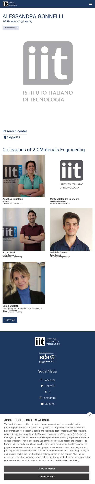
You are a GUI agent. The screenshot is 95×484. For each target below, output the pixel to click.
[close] (89, 415)
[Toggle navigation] (91, 4)
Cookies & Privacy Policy (67, 460)
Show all (10, 320)
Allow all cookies (46, 469)
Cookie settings (47, 477)
